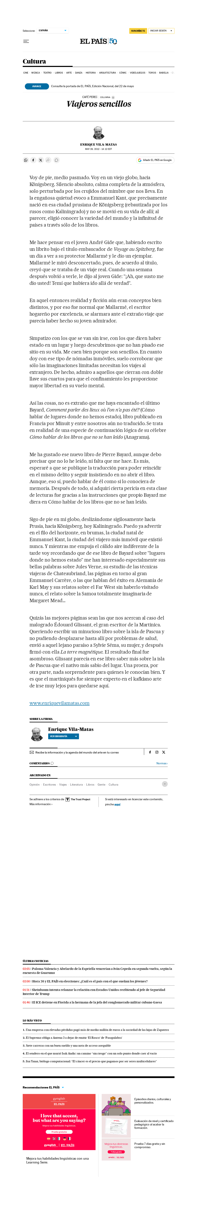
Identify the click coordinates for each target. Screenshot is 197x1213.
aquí (117, 804)
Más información (41, 804)
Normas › (162, 763)
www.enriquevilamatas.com (60, 703)
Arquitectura (107, 72)
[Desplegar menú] (26, 41)
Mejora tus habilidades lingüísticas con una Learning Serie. (57, 1160)
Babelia (164, 72)
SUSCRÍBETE (138, 30)
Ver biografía (63, 736)
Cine (25, 72)
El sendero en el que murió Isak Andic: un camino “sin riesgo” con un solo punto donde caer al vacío (91, 1053)
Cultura (34, 61)
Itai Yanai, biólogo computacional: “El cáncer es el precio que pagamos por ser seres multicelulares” (91, 1061)
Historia (91, 72)
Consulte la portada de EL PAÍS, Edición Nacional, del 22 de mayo (92, 86)
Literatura (76, 784)
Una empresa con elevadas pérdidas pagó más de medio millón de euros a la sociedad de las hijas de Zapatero (97, 1029)
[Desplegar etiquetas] (165, 784)
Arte (69, 72)
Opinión (35, 784)
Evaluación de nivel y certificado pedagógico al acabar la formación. (154, 1124)
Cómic (123, 72)
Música (35, 72)
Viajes (63, 784)
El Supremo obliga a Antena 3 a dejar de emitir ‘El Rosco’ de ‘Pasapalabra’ (74, 1037)
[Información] (113, 97)
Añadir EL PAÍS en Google (157, 160)
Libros (59, 72)
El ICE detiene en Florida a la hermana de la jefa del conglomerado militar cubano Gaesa (97, 1002)
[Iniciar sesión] (161, 31)
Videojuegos (137, 72)
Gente (101, 784)
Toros (152, 72)
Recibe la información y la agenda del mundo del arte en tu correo (77, 752)
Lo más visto (32, 1020)
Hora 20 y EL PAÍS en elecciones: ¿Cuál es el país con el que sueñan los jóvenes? (90, 981)
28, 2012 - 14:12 (98, 149)
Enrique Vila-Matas (98, 144)
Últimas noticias (36, 961)
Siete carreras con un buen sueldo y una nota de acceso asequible (68, 1045)
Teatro (47, 72)
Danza (79, 72)
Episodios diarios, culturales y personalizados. (152, 1100)
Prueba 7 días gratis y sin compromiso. (149, 1145)
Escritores (49, 784)
